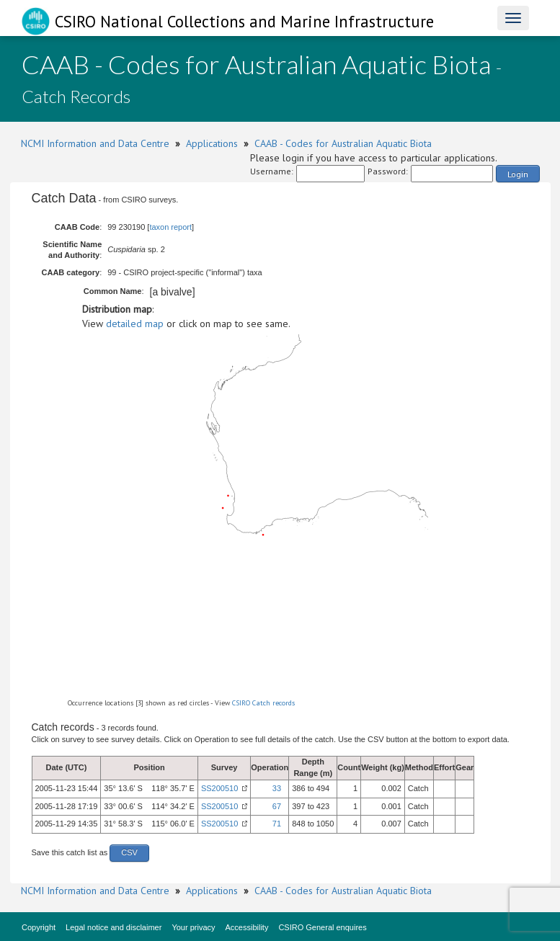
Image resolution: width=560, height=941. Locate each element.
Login (517, 174)
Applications (212, 143)
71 (276, 823)
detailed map (135, 323)
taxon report (170, 227)
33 (276, 788)
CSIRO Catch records (263, 703)
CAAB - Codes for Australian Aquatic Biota (343, 143)
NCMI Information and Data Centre (95, 143)
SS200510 (219, 788)
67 (276, 806)
